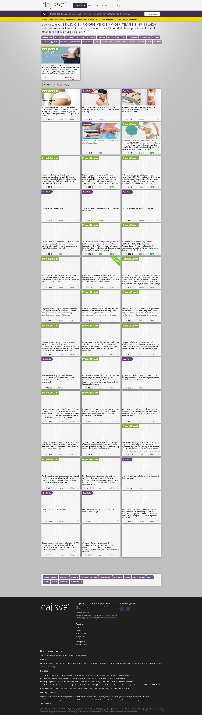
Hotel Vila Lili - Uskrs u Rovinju (91, 682)
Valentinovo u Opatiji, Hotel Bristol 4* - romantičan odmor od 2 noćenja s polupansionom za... (102, 19)
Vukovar (152, 663)
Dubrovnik (110, 663)
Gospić (49, 667)
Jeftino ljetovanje (45, 703)
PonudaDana (50, 655)
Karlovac (83, 663)
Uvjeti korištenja (81, 633)
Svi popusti (43, 697)
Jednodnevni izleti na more (49, 700)
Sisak (88, 663)
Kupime (42, 655)
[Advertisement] (60, 138)
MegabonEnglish (80, 655)
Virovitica (43, 667)
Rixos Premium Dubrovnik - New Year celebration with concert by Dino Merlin (65, 678)
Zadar (61, 663)
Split (46, 663)
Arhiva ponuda (81, 642)
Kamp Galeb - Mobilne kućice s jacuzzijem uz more (126, 685)
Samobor (73, 663)
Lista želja (93, 5)
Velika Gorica (127, 663)
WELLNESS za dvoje (100, 700)
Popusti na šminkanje (113, 697)
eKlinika (64, 655)
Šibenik (104, 663)
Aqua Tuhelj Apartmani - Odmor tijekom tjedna (117, 682)
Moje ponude (80, 636)
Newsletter (107, 5)
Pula (78, 663)
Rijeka (51, 663)
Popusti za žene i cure (66, 700)
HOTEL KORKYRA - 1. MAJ (152, 685)
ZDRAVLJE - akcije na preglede (83, 700)
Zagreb (80, 5)
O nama (78, 631)
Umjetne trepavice (114, 700)
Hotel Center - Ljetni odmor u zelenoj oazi (103, 688)
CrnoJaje (58, 655)
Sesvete (134, 663)
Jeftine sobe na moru (145, 700)
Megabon (71, 655)
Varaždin (66, 663)
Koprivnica (118, 663)
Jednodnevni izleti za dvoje (141, 697)
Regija (54, 667)
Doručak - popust (74, 697)
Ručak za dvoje (63, 697)
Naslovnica (79, 628)
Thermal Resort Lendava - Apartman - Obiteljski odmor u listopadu (71, 675)
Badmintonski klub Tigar (126, 688)
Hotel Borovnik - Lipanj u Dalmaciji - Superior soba (108, 678)
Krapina (146, 663)
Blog (118, 5)
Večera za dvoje (126, 697)
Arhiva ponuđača (81, 644)
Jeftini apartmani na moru (129, 700)
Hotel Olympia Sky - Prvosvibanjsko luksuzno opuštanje (112, 675)
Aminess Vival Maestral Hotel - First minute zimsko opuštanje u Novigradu (64, 688)
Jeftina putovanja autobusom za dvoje (93, 697)
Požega (158, 663)
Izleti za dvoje (52, 697)
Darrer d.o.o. (44, 675)
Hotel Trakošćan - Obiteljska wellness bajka (94, 685)
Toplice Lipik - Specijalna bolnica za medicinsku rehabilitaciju (60, 682)
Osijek (56, 663)
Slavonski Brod (96, 663)
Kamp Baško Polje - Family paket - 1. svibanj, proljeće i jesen (60, 685)
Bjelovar (140, 663)
